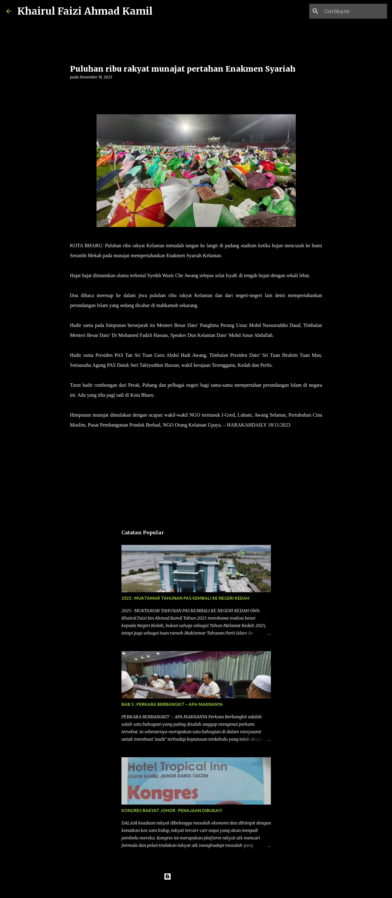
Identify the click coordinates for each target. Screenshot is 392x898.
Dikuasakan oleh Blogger (196, 876)
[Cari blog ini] (354, 11)
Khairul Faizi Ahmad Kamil (85, 11)
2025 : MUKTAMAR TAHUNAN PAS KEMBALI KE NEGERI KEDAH (185, 598)
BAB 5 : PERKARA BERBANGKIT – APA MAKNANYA (172, 704)
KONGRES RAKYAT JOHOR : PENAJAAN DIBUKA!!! (171, 810)
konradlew (209, 889)
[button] (74, 90)
